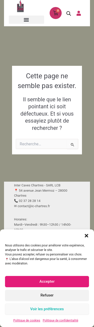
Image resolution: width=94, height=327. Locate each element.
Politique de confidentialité (60, 320)
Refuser (46, 295)
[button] (86, 235)
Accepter (46, 281)
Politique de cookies (26, 320)
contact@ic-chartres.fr (34, 206)
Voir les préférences (47, 309)
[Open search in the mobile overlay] (67, 13)
